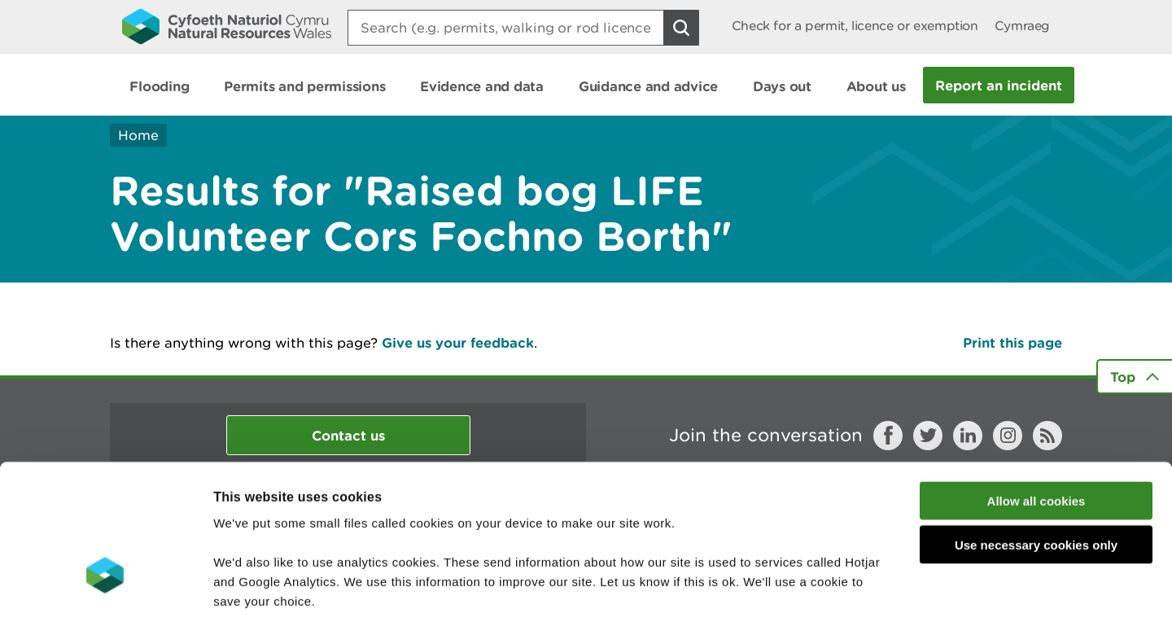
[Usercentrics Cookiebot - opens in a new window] (105, 586)
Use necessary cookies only (1036, 425)
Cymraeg (1022, 25)
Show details (862, 586)
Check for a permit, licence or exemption (855, 25)
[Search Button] (681, 28)
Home (138, 135)
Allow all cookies (1036, 381)
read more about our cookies (353, 520)
